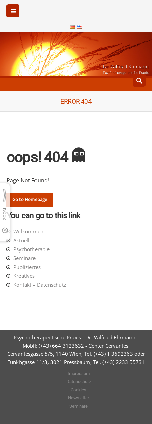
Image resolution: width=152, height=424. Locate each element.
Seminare (24, 258)
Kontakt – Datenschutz (39, 284)
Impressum (79, 373)
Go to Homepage (29, 199)
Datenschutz (78, 381)
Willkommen (28, 231)
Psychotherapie (31, 249)
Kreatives (24, 275)
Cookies (78, 389)
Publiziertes (27, 266)
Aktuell (21, 240)
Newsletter (78, 397)
